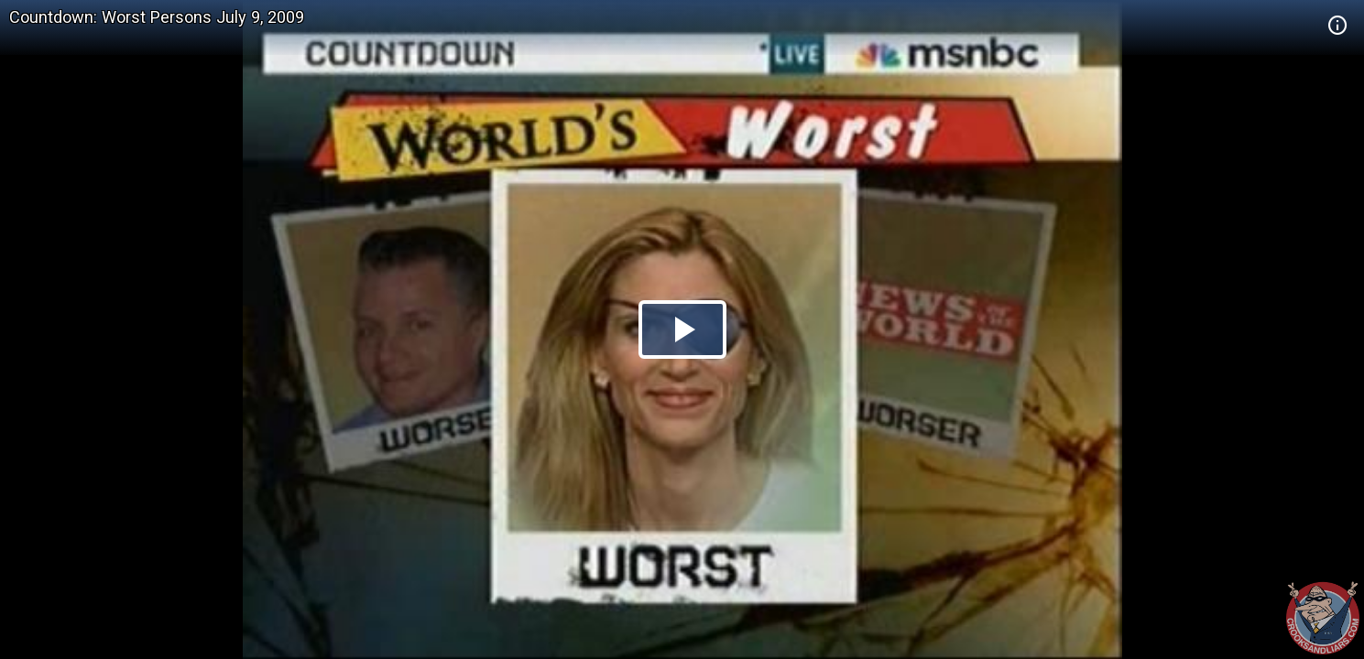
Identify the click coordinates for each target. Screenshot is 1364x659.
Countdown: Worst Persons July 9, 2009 (156, 17)
